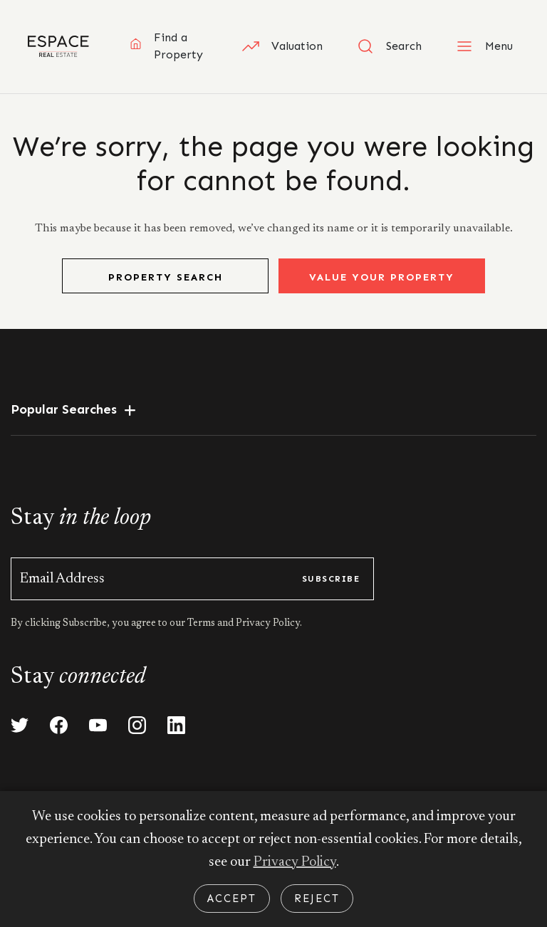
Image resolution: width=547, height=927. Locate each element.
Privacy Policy (295, 862)
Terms (202, 624)
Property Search (165, 277)
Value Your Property (381, 277)
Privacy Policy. (268, 624)
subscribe (331, 579)
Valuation (282, 46)
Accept (231, 898)
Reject (317, 898)
